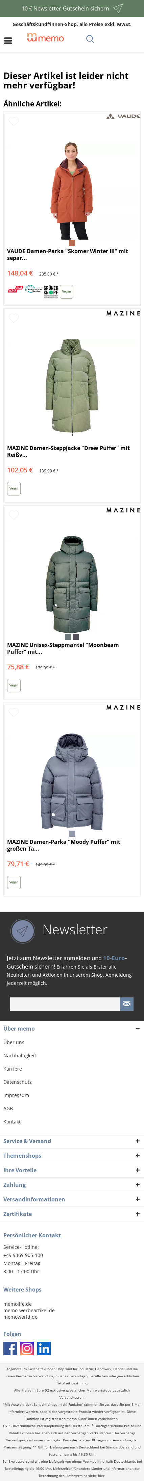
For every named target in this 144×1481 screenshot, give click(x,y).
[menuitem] (10, 40)
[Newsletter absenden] (127, 1004)
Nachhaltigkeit (19, 1055)
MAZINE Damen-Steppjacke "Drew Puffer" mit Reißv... (68, 451)
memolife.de (17, 1304)
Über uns (13, 1042)
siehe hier (96, 1476)
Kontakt (12, 1121)
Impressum (16, 1095)
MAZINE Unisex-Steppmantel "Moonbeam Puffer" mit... (63, 648)
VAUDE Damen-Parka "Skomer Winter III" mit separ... (67, 254)
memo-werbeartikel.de (29, 1310)
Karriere (12, 1069)
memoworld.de (20, 1317)
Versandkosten (71, 1397)
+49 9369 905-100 (23, 1255)
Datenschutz (17, 1082)
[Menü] (10, 40)
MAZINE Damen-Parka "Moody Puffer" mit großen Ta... (63, 845)
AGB (8, 1108)
